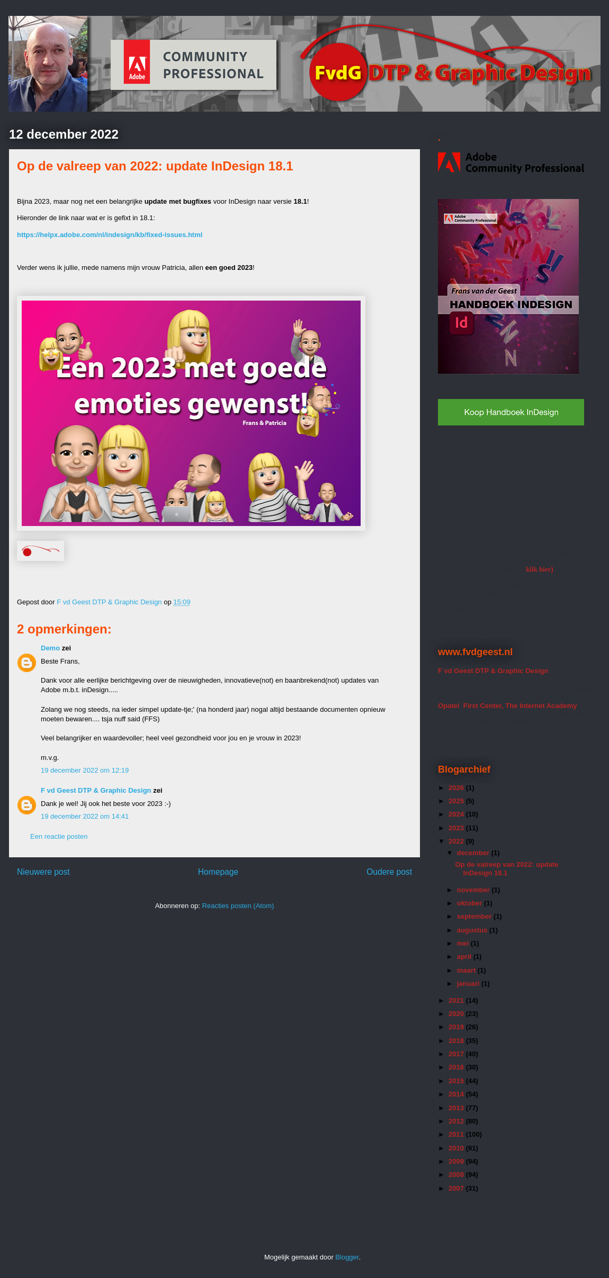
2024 (457, 814)
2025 (457, 801)
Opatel (448, 706)
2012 (457, 1121)
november (474, 890)
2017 (457, 1054)
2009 (457, 1161)
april (465, 956)
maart (467, 970)
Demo (50, 648)
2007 (457, 1188)
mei (464, 943)
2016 (457, 1067)
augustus (473, 930)
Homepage (218, 871)
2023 (457, 828)
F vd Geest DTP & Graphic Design (110, 602)
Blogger (347, 1257)
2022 (457, 841)
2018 (457, 1041)
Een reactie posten (58, 836)
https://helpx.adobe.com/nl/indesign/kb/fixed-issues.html (109, 235)
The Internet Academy (540, 706)
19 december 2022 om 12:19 (85, 770)
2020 (457, 1014)
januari (469, 983)
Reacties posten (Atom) (238, 906)
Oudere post (389, 871)
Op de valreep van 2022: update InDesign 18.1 (506, 868)
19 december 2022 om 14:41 (85, 816)
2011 (457, 1134)
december (474, 853)
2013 (457, 1108)
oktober (470, 903)
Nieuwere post (43, 871)
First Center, (483, 706)
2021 (457, 1000)
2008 (457, 1175)
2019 (457, 1027)
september (475, 916)
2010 (457, 1148)
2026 (457, 788)
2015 (457, 1081)
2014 (457, 1094)
